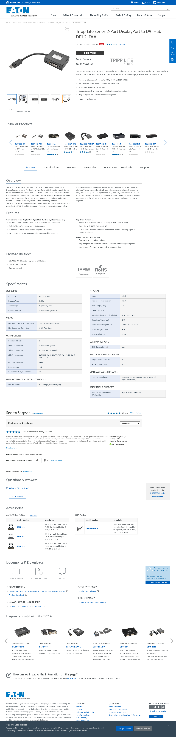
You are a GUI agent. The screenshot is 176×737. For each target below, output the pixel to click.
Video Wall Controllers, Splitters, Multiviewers (49, 23)
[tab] (74, 488)
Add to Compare (83, 59)
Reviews (71, 167)
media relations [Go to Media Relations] (115, 707)
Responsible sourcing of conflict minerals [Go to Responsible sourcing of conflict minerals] (125, 715)
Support (162, 15)
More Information (143, 728)
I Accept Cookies (124, 728)
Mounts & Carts (144, 15)
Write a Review (135, 413)
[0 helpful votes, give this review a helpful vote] (37, 460)
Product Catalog (20, 23)
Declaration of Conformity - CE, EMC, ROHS (26, 606)
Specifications (51, 167)
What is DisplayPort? (18, 488)
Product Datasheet (16, 595)
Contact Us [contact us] (156, 717)
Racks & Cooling (123, 15)
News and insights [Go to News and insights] (83, 720)
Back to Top (27, 471)
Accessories (90, 167)
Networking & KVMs (99, 15)
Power (54, 15)
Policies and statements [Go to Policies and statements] (118, 709)
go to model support (160, 582)
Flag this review (56, 460)
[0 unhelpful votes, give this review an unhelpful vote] (45, 460)
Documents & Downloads (118, 167)
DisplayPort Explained (87, 591)
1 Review (122, 44)
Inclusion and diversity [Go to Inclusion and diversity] (85, 712)
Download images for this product (92, 602)
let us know (72, 678)
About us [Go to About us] (79, 707)
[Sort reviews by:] (130, 423)
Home (8, 23)
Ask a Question (17, 496)
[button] (11, 142)
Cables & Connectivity (73, 15)
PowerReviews (38, 413)
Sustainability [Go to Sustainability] (81, 717)
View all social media (157, 711)
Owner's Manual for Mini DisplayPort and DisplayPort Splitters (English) (37, 591)
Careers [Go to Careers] (79, 709)
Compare (33, 515)
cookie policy (81, 731)
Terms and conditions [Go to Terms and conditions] (117, 712)
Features (30, 167)
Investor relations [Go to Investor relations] (83, 715)
